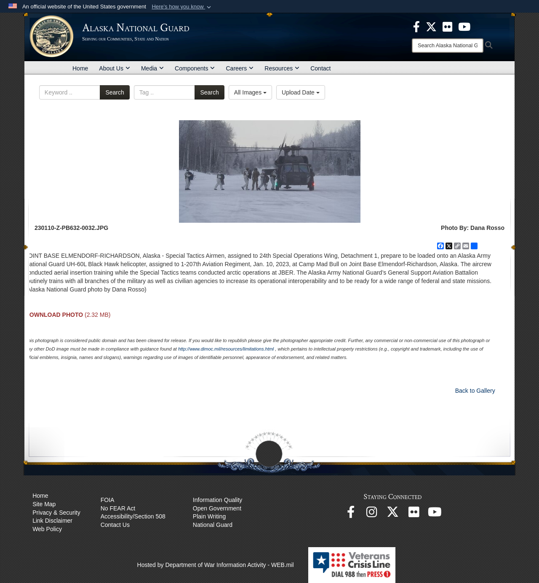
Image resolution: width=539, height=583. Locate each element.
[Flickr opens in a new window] (413, 514)
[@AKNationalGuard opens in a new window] (392, 514)
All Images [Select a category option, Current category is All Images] (250, 92)
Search (114, 92)
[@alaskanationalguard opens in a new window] (371, 514)
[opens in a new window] (416, 26)
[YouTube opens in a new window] (435, 514)
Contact (320, 68)
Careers (239, 68)
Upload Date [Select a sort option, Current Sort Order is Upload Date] (301, 92)
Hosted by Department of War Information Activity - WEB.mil (215, 564)
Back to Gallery (475, 390)
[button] (182, 7)
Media (152, 68)
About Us (114, 68)
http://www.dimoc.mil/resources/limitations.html (226, 348)
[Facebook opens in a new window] (350, 514)
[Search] (447, 45)
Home (80, 68)
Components (195, 68)
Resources (281, 68)
